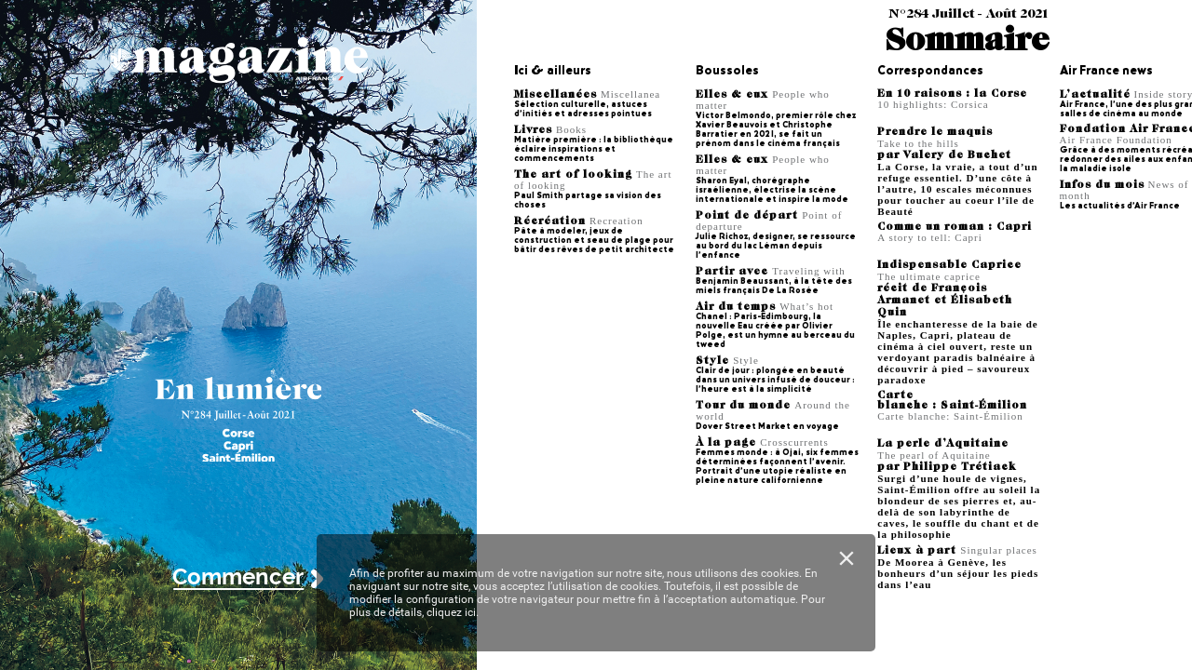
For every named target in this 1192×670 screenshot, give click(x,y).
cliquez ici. (453, 612)
